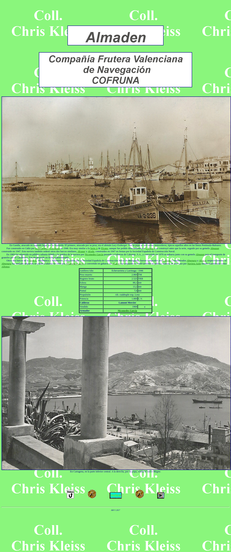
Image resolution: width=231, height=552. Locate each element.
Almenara (192, 260)
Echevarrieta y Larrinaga (47, 248)
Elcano (104, 248)
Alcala (91, 251)
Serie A (94, 248)
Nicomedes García (94, 254)
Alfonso (6, 266)
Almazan (214, 248)
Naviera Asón (194, 263)
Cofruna (149, 248)
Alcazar (81, 251)
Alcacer (203, 260)
